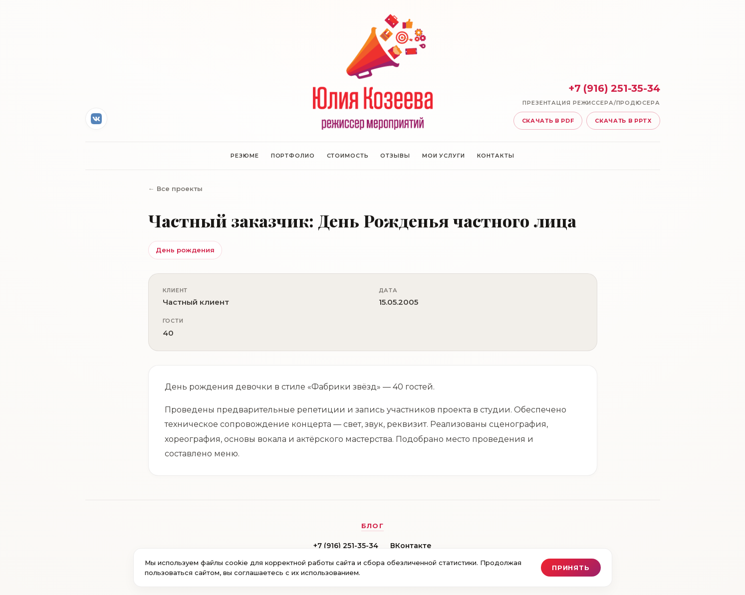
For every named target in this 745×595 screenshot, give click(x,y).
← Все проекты (175, 189)
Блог (372, 526)
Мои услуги (443, 155)
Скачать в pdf (548, 120)
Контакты (495, 155)
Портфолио (293, 155)
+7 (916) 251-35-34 (345, 545)
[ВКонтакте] (96, 119)
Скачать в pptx (623, 120)
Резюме (244, 155)
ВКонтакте (411, 545)
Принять (570, 568)
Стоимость (348, 155)
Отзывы (395, 155)
